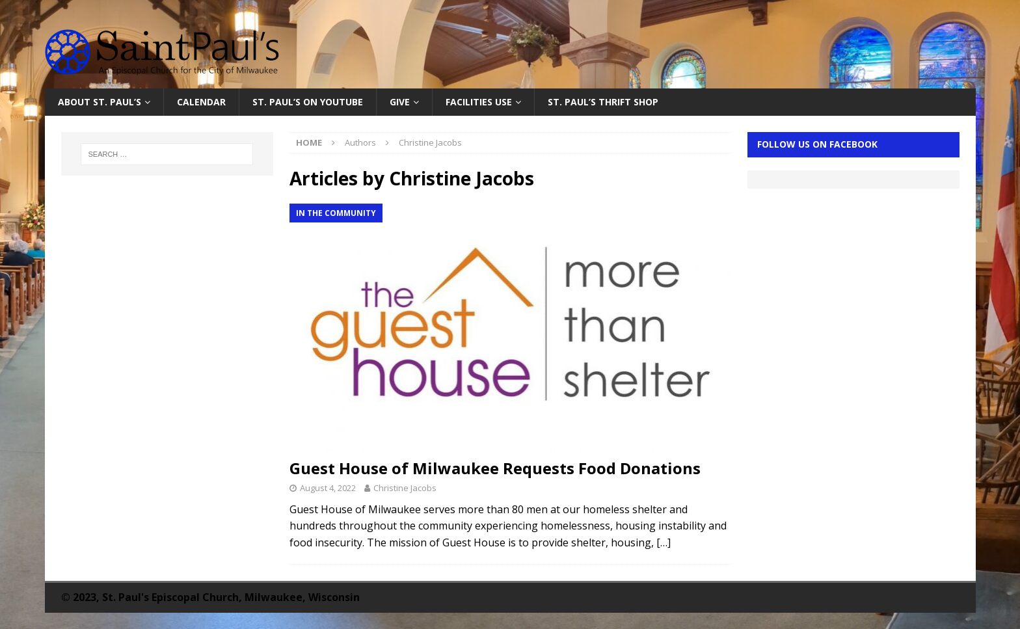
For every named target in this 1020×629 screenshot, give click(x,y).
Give (400, 102)
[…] (663, 542)
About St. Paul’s (99, 102)
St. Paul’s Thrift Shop (603, 102)
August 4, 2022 (328, 488)
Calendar (201, 102)
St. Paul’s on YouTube (307, 102)
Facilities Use (479, 102)
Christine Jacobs (404, 488)
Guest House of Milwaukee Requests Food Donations (495, 468)
